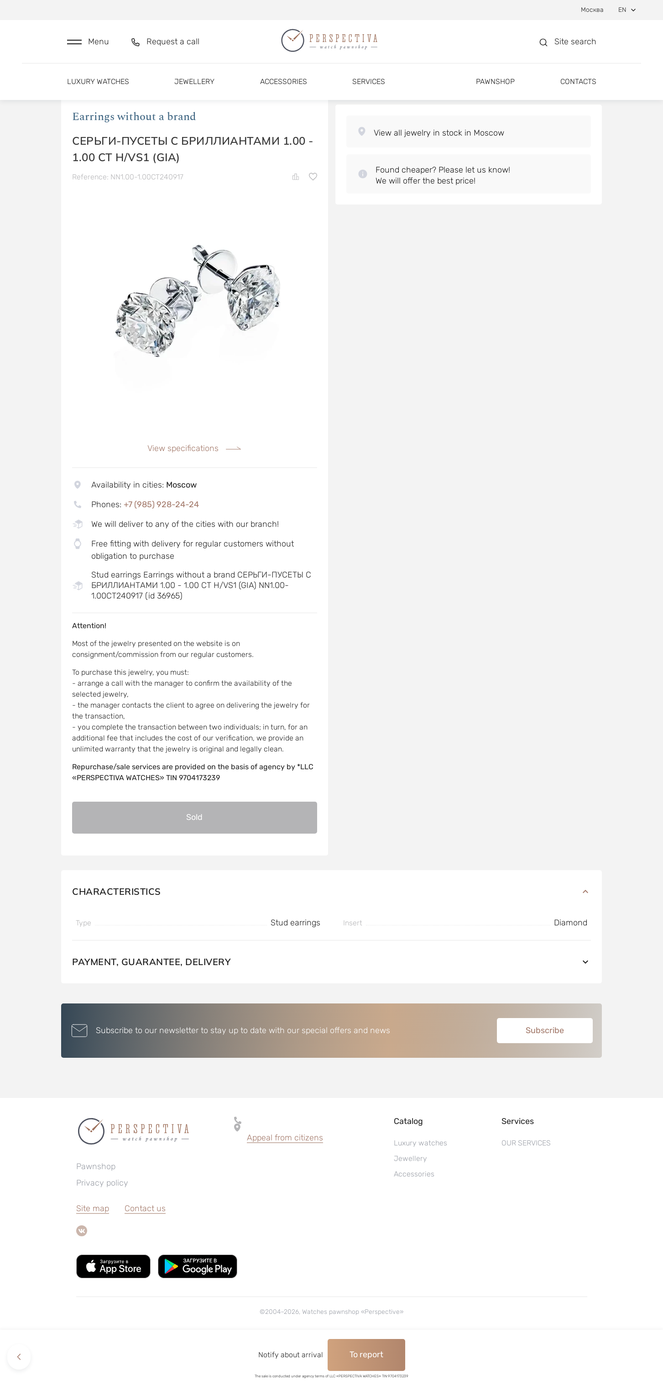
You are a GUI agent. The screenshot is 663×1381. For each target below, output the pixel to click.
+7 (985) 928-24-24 (161, 542)
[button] (88, 44)
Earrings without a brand (134, 155)
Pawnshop (495, 85)
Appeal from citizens (285, 1176)
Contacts (578, 85)
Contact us (145, 1246)
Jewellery (194, 85)
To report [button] (366, 1354)
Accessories (283, 85)
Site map (92, 1246)
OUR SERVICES (526, 1180)
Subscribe (545, 1068)
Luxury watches (98, 85)
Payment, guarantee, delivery (331, 999)
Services (368, 85)
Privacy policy (102, 1221)
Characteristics (331, 929)
